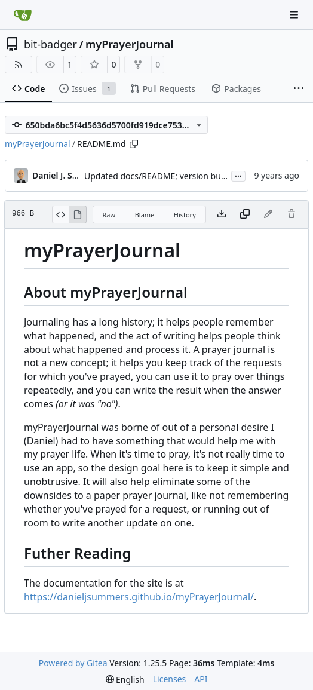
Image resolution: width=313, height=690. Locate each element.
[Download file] (221, 214)
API (200, 679)
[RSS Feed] (18, 64)
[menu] (125, 679)
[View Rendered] (78, 214)
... (238, 175)
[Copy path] (134, 144)
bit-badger (50, 44)
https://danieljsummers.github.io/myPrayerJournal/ (139, 596)
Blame (145, 214)
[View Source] (60, 214)
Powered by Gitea (73, 662)
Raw (109, 214)
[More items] (298, 89)
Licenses (169, 679)
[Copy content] (244, 214)
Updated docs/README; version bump (159, 176)
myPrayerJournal (129, 44)
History (185, 214)
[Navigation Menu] (295, 14)
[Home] (22, 15)
